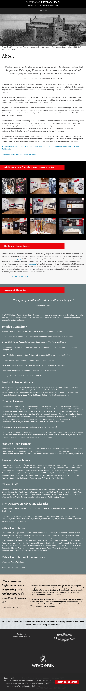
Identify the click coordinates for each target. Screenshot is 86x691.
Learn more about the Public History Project (19, 277)
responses (32, 264)
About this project (64, 634)
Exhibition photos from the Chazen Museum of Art (29, 167)
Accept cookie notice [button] (67, 682)
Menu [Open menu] (43, 11)
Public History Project (21, 637)
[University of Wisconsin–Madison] (43, 661)
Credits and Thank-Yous (15, 290)
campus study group (13, 259)
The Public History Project (17, 246)
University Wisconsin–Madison (43, 5)
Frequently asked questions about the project (19, 154)
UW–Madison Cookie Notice (28, 686)
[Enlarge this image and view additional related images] (14, 186)
